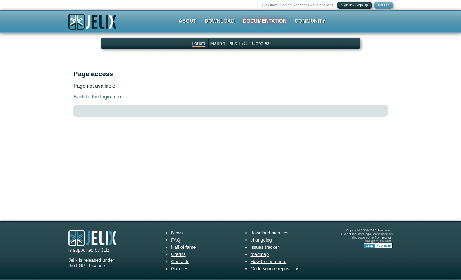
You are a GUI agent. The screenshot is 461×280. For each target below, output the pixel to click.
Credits (178, 254)
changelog (261, 240)
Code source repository (274, 268)
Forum (198, 43)
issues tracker (265, 247)
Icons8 (386, 237)
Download (220, 21)
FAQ (175, 240)
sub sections (323, 5)
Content (286, 5)
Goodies (260, 43)
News (177, 232)
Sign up (361, 5)
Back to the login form (97, 97)
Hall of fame (183, 247)
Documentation (265, 21)
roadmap (260, 254)
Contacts (180, 261)
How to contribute (269, 261)
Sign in (346, 5)
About (187, 21)
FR (386, 5)
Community (310, 21)
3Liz (105, 250)
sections (302, 5)
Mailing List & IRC (228, 43)
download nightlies (269, 232)
